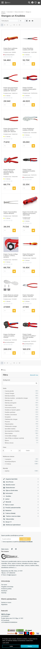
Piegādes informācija (7, 586)
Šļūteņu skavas (9, 443)
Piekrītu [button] (30, 646)
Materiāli (20, 502)
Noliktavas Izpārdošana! (11, 525)
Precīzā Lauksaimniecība (20, 507)
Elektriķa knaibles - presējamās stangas (16, 398)
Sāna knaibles (9, 433)
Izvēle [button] (11, 646)
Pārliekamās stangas (11, 426)
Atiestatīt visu (34, 375)
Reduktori (20, 510)
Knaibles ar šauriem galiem (12, 410)
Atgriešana (4, 604)
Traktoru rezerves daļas (20, 516)
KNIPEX (7, 471)
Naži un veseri (20, 505)
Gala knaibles (8, 405)
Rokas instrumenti (19, 12)
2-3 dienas (8, 464)
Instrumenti (20, 493)
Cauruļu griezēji (9, 391)
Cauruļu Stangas (9, 393)
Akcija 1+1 (7, 522)
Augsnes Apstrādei (20, 479)
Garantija (3, 592)
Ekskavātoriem (20, 487)
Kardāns (20, 496)
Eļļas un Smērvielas (20, 490)
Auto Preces (20, 482)
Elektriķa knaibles (10, 396)
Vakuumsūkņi (8, 519)
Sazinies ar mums (6, 602)
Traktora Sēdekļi (20, 513)
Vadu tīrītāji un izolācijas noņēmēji (14, 438)
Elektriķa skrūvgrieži (10, 403)
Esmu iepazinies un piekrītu (17, 541)
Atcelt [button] (37, 636)
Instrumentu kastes (10, 407)
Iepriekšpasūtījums (10, 461)
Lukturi (20, 499)
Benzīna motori (20, 485)
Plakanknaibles (9, 424)
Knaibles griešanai (10, 412)
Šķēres (7, 440)
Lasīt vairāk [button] (6, 642)
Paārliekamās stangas (11, 419)
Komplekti (8, 417)
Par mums (4, 584)
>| (19, 25)
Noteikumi (4, 590)
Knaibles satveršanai (11, 414)
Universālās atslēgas (11, 436)
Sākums (3, 12)
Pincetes (7, 421)
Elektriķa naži (8, 400)
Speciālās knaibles (10, 428)
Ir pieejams (8, 459)
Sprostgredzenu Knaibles (12, 431)
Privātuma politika (6, 588)
